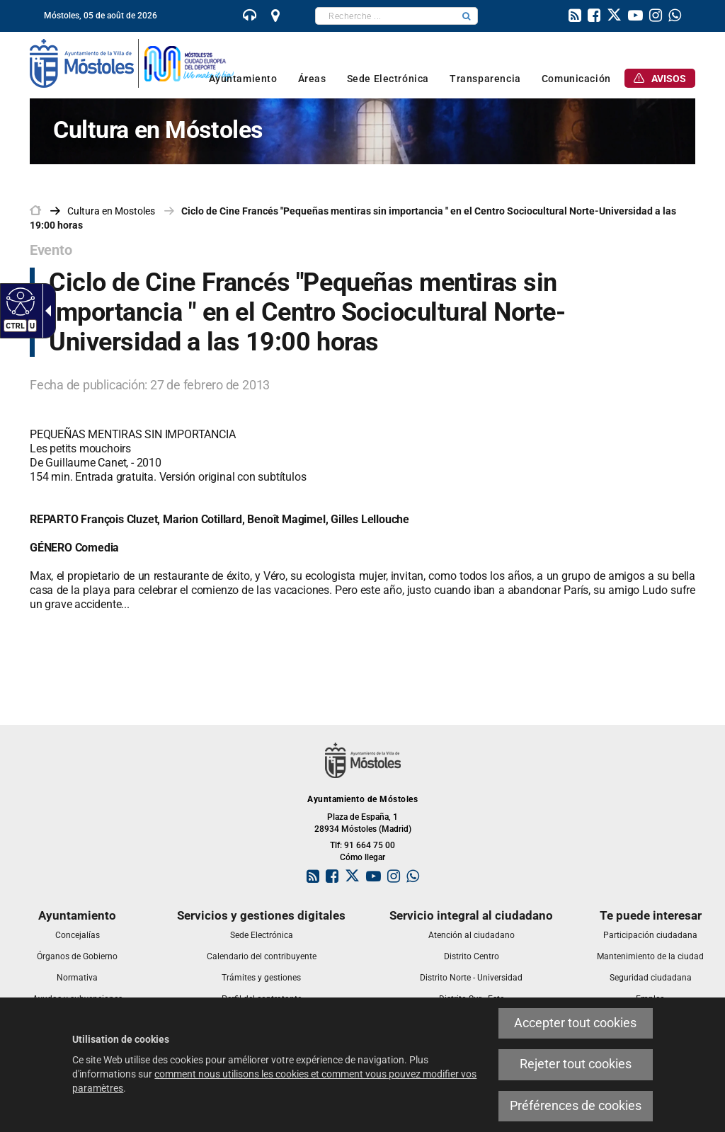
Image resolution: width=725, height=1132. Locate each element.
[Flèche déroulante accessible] (45, 310)
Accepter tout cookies (575, 1023)
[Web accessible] (19, 301)
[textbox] (385, 16)
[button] (466, 16)
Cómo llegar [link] (362, 857)
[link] (250, 17)
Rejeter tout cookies (576, 1064)
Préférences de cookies (575, 1106)
